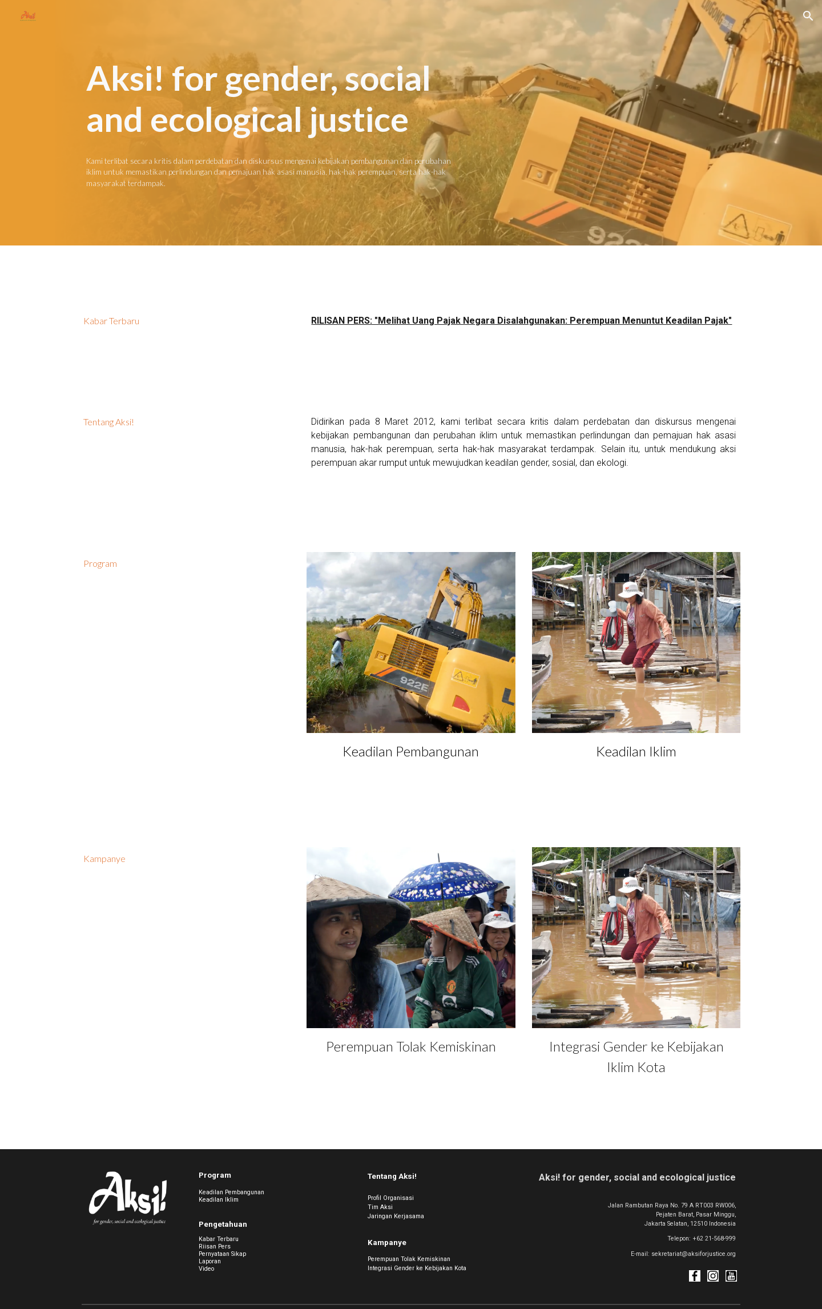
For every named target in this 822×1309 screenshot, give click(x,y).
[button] (808, 16)
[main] (270, 98)
